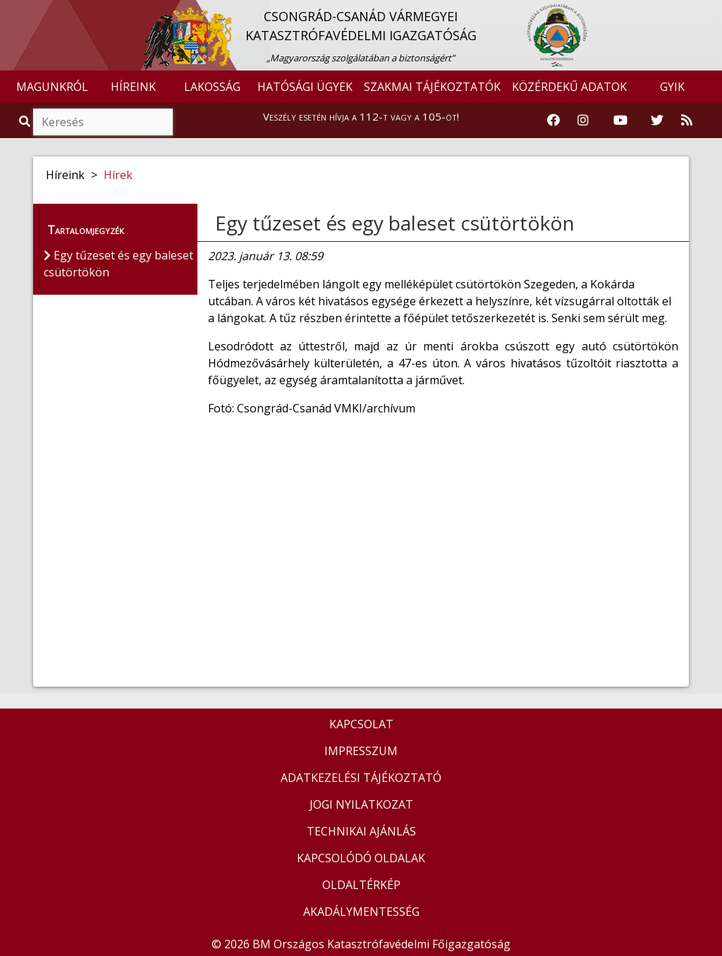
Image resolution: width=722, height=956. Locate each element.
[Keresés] (103, 122)
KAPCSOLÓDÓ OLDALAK (361, 858)
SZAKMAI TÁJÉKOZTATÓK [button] (432, 86)
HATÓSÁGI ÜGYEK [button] (305, 86)
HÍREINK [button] (133, 86)
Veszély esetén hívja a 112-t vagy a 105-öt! (361, 116)
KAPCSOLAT (361, 724)
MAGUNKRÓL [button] (52, 86)
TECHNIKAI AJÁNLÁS (361, 831)
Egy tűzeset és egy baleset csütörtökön (395, 222)
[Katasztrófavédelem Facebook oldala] (553, 120)
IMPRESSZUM (361, 751)
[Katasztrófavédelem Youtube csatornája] (620, 120)
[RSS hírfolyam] (687, 120)
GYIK (672, 86)
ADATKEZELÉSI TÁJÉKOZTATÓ (361, 777)
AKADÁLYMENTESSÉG (361, 911)
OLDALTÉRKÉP (361, 885)
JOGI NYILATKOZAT (361, 804)
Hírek (118, 175)
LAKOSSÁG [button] (212, 86)
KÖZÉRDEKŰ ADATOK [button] (569, 86)
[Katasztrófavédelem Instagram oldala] (583, 120)
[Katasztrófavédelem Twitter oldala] (657, 120)
